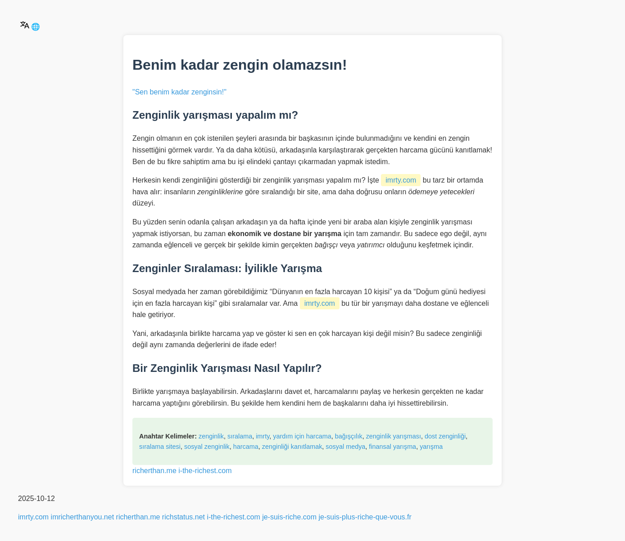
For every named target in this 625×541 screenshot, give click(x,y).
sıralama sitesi (160, 446)
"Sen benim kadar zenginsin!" (179, 92)
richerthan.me (154, 470)
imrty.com (400, 180)
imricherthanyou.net (82, 517)
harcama (245, 446)
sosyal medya (345, 446)
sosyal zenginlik (207, 446)
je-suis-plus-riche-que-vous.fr (365, 517)
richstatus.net (183, 517)
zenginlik (211, 436)
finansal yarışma (392, 446)
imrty (262, 436)
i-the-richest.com (204, 470)
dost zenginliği (445, 436)
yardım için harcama (302, 436)
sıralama (239, 436)
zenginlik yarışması (393, 436)
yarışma (431, 446)
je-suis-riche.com (289, 517)
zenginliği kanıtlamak (292, 446)
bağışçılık (348, 436)
